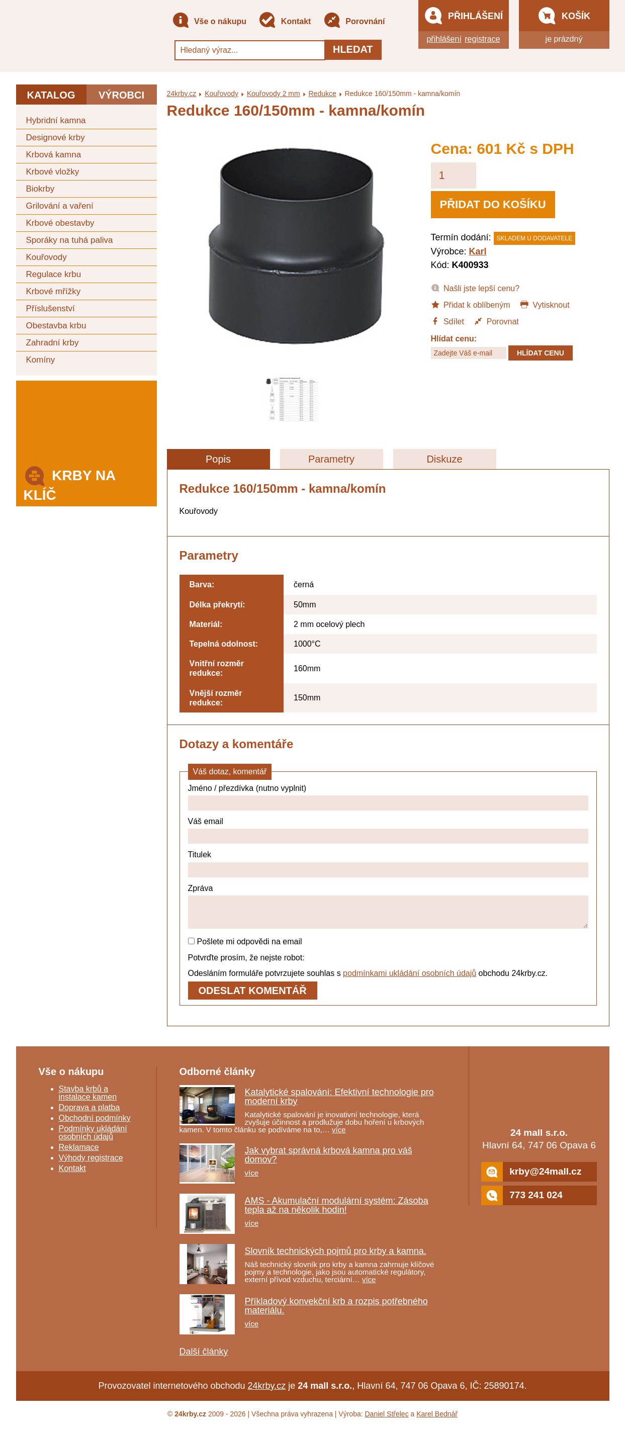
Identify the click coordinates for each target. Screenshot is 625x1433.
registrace (482, 39)
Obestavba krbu (56, 325)
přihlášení (443, 39)
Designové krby (55, 137)
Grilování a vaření (60, 206)
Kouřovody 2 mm (273, 93)
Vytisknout (545, 304)
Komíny (40, 360)
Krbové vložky (52, 171)
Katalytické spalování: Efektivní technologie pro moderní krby (339, 1102)
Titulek (200, 854)
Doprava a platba (89, 1113)
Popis (218, 459)
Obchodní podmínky (95, 1124)
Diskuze (444, 459)
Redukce (322, 93)
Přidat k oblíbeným (470, 304)
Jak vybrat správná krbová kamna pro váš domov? (328, 1161)
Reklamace (79, 1153)
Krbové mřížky (53, 291)
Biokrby (40, 189)
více (339, 1135)
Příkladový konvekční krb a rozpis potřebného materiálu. (336, 1311)
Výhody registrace (91, 1163)
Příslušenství (50, 308)
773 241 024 (522, 1201)
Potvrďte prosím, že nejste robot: (246, 963)
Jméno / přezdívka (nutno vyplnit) (247, 788)
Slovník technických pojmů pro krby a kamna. (335, 1257)
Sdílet (447, 321)
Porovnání (354, 22)
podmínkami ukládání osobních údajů (409, 979)
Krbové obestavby (60, 223)
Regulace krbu (53, 274)
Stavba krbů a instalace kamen (88, 1099)
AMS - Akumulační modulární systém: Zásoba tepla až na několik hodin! (336, 1211)
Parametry (331, 459)
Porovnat (496, 321)
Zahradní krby (52, 342)
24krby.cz (182, 93)
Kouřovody (46, 257)
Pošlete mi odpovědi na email (245, 947)
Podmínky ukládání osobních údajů (93, 1138)
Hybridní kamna (56, 120)
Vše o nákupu (209, 22)
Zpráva (200, 888)
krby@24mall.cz (531, 1178)
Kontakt (284, 22)
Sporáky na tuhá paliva (69, 240)
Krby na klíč (70, 482)
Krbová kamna (53, 154)
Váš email (205, 821)
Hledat (353, 49)
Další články (204, 1358)
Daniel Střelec (387, 1420)
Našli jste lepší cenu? (475, 288)
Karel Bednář (437, 1420)
